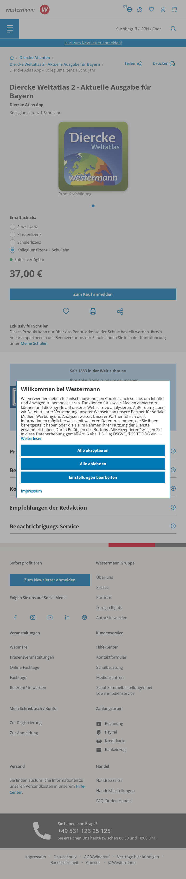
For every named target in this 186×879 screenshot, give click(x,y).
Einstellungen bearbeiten (93, 477)
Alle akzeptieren (93, 450)
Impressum (31, 491)
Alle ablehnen (93, 463)
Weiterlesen (32, 438)
